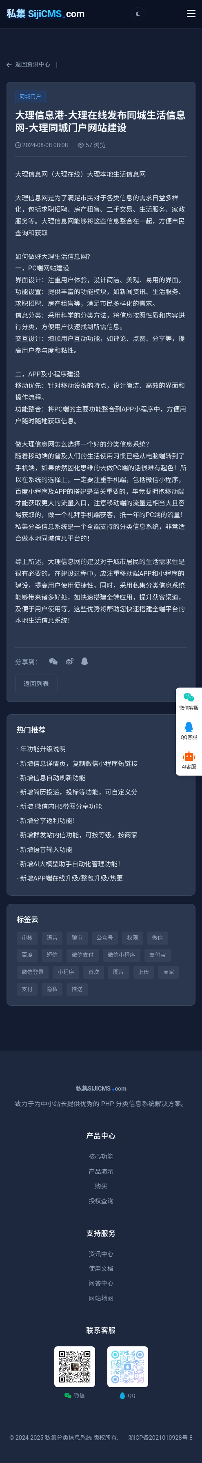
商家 (168, 972)
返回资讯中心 (28, 64)
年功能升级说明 (43, 749)
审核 (27, 937)
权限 (132, 937)
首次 (93, 972)
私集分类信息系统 (68, 1437)
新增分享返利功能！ (49, 821)
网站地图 (101, 1298)
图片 (118, 972)
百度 (27, 955)
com (45, 14)
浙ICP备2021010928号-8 (160, 1437)
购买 (101, 1186)
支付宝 (157, 955)
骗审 (76, 937)
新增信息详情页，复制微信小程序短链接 (79, 764)
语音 (52, 937)
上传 (143, 972)
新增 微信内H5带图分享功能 (61, 806)
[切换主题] (137, 13)
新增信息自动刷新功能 (52, 778)
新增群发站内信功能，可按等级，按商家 (79, 835)
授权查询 (101, 1201)
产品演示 (101, 1171)
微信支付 (82, 955)
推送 (76, 989)
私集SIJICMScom (100, 1088)
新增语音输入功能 (46, 850)
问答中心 (101, 1283)
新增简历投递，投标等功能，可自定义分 (79, 792)
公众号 (105, 937)
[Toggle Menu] (191, 14)
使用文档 (101, 1269)
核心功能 (101, 1156)
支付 (27, 989)
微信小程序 (121, 955)
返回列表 (36, 684)
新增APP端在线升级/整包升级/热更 (71, 878)
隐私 (52, 989)
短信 (52, 955)
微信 (157, 937)
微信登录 (33, 972)
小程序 (66, 972)
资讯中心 (101, 1254)
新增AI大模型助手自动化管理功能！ (72, 864)
